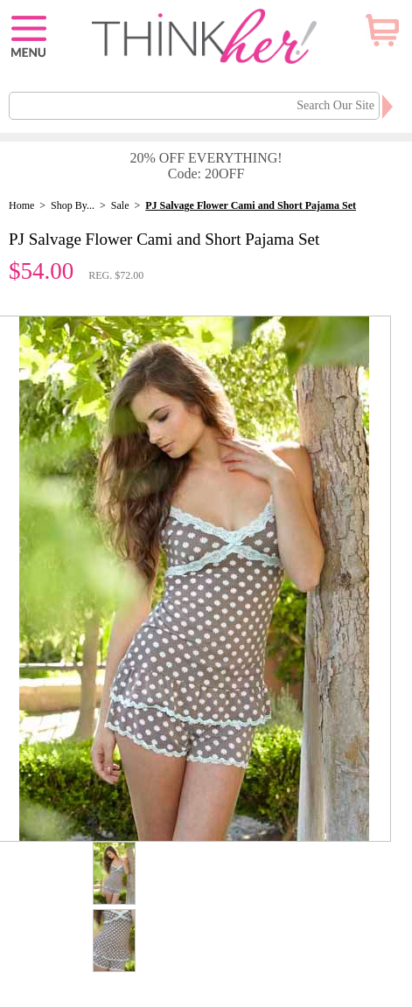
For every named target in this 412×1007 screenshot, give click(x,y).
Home (21, 205)
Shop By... (72, 205)
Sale (120, 205)
